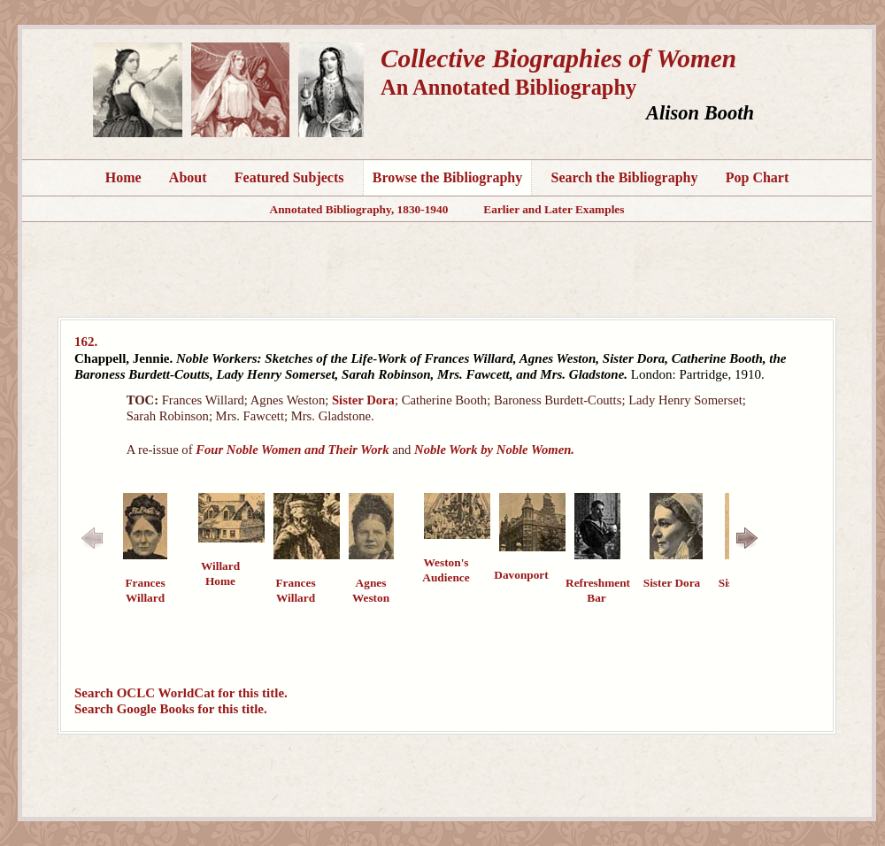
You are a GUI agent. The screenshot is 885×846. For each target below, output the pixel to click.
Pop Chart (757, 177)
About (188, 177)
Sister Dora (363, 400)
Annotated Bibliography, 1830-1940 (359, 209)
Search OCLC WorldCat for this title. (181, 693)
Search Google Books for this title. (170, 709)
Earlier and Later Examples (553, 209)
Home (123, 177)
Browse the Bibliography (448, 177)
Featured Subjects (289, 177)
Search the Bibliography (624, 177)
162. (85, 342)
